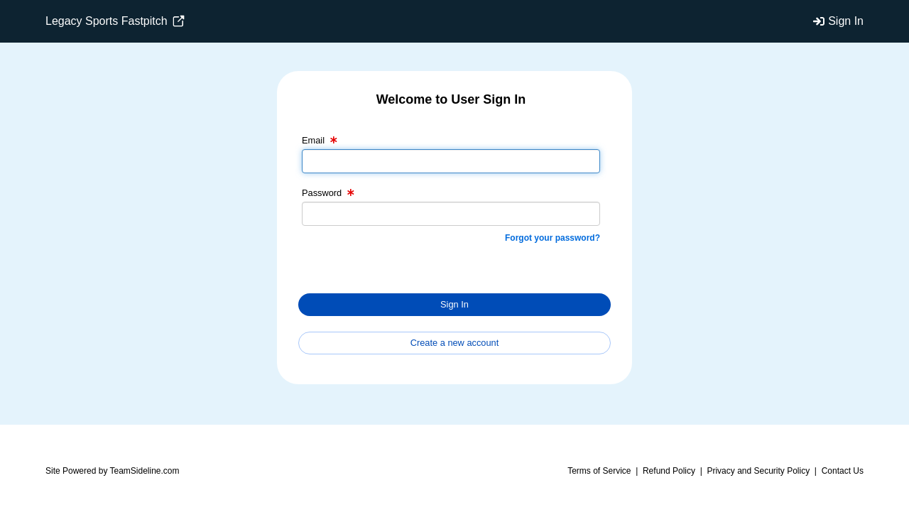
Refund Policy (669, 471)
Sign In (846, 21)
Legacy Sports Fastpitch (115, 21)
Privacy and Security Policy (758, 471)
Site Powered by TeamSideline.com (112, 471)
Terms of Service (599, 471)
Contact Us (843, 471)
